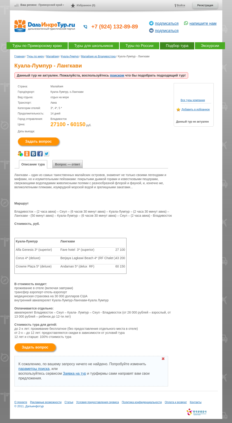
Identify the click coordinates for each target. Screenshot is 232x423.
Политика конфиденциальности (142, 402)
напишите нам (203, 23)
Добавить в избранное (196, 109)
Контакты (196, 402)
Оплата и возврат (176, 402)
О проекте (20, 402)
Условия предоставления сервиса (97, 402)
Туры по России (140, 46)
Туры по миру (35, 56)
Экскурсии (210, 46)
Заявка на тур (74, 373)
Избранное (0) (86, 5)
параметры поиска (34, 369)
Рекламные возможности (45, 402)
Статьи (68, 402)
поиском (117, 75)
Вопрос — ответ (67, 164)
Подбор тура (177, 46)
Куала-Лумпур (70, 56)
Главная (19, 56)
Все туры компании (193, 100)
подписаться (167, 23)
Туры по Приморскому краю (37, 46)
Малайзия (52, 56)
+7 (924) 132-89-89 (114, 26)
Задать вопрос (38, 141)
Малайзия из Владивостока (98, 56)
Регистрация (205, 5)
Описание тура (33, 164)
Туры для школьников (93, 46)
